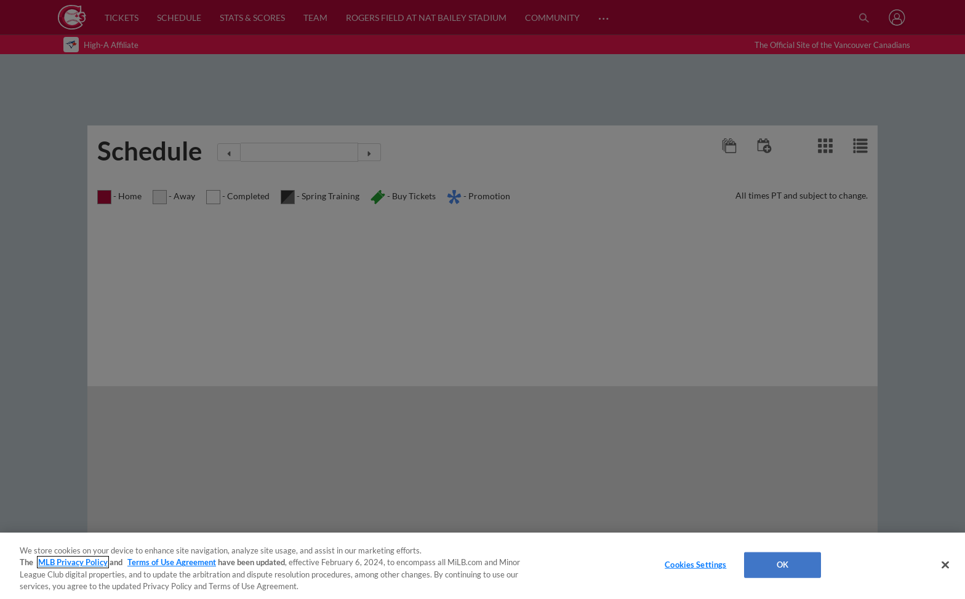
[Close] (945, 564)
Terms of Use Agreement (171, 562)
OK (782, 564)
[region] (482, 566)
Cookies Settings (695, 564)
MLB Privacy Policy (73, 562)
